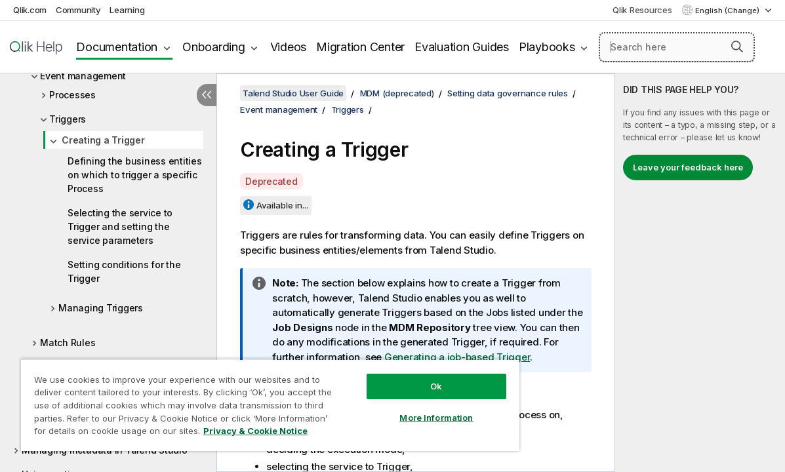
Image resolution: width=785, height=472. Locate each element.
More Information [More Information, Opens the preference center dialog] (400, 408)
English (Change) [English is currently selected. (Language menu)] (728, 10)
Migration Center (360, 47)
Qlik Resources (642, 10)
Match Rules (67, 342)
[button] (737, 46)
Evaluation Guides (461, 47)
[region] (248, 400)
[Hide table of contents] (206, 95)
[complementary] (700, 272)
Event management (83, 75)
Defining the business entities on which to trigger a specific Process (135, 174)
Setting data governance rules (507, 93)
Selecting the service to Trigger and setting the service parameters (120, 226)
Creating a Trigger (103, 140)
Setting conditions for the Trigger (124, 271)
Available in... (282, 205)
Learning (127, 10)
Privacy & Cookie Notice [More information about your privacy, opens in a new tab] (110, 433)
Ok (400, 376)
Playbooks (547, 47)
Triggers (67, 119)
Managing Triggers (100, 307)
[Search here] (677, 47)
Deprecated (271, 181)
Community (78, 10)
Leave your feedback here (688, 167)
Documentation (116, 47)
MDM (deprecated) (397, 93)
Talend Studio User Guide (293, 93)
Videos (288, 47)
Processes (72, 94)
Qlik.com (30, 10)
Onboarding (213, 47)
